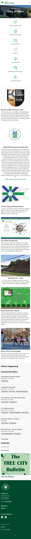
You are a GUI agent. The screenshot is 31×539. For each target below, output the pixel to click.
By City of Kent (4, 378)
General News (5, 380)
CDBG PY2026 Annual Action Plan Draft (15, 179)
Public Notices (13, 402)
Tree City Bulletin (7, 477)
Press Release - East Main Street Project (13, 397)
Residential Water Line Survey (10, 419)
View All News (4, 439)
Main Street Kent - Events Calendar (11, 429)
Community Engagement (22, 391)
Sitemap (3, 508)
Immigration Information (8, 387)
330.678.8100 (8, 501)
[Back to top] (15, 535)
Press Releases (5, 402)
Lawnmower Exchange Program (10, 376)
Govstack (8, 529)
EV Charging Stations (7, 408)
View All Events (5, 450)
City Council (12, 391)
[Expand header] (29, 2)
